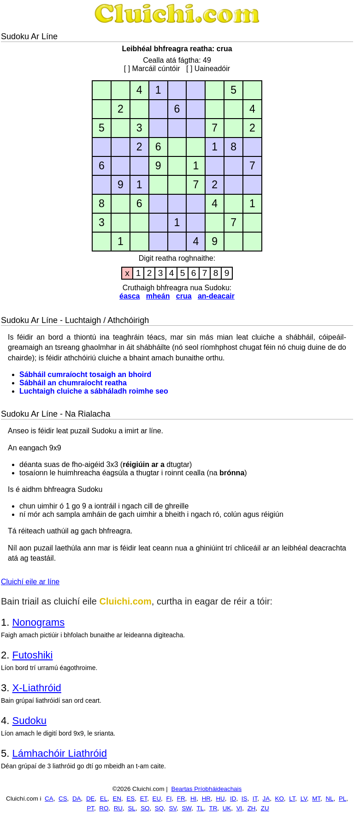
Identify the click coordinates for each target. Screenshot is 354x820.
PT (90, 808)
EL (103, 798)
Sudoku (29, 720)
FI (169, 798)
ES (130, 798)
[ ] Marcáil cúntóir (152, 68)
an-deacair (216, 296)
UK (227, 808)
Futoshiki (32, 655)
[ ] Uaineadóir (208, 68)
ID (233, 798)
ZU (265, 808)
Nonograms (38, 622)
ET (144, 798)
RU (118, 808)
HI (193, 798)
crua (184, 296)
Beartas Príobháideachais (206, 788)
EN (117, 798)
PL (342, 798)
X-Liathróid (36, 688)
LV (304, 798)
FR (181, 798)
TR (213, 808)
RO (103, 808)
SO (145, 808)
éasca (129, 296)
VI (239, 808)
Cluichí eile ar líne (30, 582)
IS (245, 798)
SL (131, 808)
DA (76, 798)
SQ (159, 808)
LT (292, 798)
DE (90, 798)
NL (329, 798)
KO (279, 798)
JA (266, 798)
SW (186, 808)
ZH (252, 808)
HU (220, 798)
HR (206, 798)
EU (157, 798)
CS (63, 798)
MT (316, 798)
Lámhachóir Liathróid (59, 753)
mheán (158, 296)
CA (49, 798)
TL (200, 808)
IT (255, 798)
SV (173, 808)
